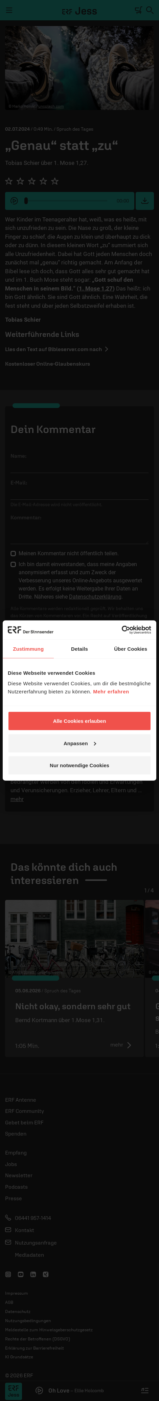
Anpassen (80, 743)
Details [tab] (79, 648)
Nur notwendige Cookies (79, 765)
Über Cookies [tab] (130, 648)
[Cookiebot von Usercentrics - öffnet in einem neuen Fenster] (121, 630)
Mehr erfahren (111, 691)
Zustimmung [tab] (28, 648)
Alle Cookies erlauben (79, 721)
